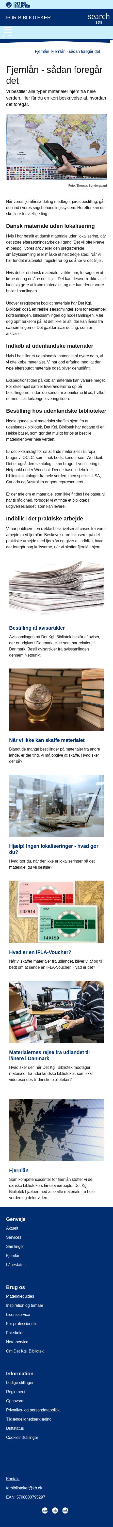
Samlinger (15, 1246)
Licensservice (18, 1314)
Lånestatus (15, 1265)
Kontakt (13, 1479)
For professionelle (22, 1324)
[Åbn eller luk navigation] (7, 32)
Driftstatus (15, 1428)
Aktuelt (12, 1228)
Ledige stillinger (20, 1382)
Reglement (15, 1392)
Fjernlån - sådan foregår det (75, 51)
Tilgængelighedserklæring (29, 1419)
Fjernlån (42, 51)
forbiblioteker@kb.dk (24, 1488)
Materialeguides (20, 1296)
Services (13, 1237)
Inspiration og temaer (24, 1305)
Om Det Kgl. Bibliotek (25, 1351)
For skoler (15, 1333)
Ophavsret (15, 1401)
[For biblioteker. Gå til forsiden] (40, 17)
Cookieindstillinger (22, 1437)
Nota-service (17, 1342)
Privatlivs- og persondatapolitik (33, 1410)
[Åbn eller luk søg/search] (99, 18)
